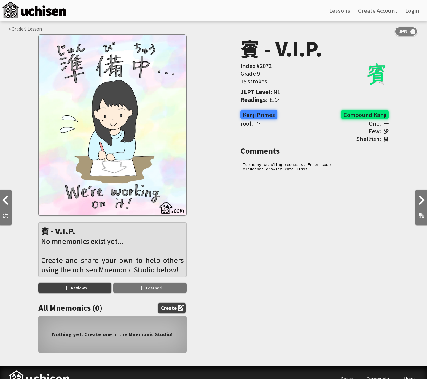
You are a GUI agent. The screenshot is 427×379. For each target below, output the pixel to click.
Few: (379, 131)
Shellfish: (372, 138)
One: (379, 123)
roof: (250, 123)
